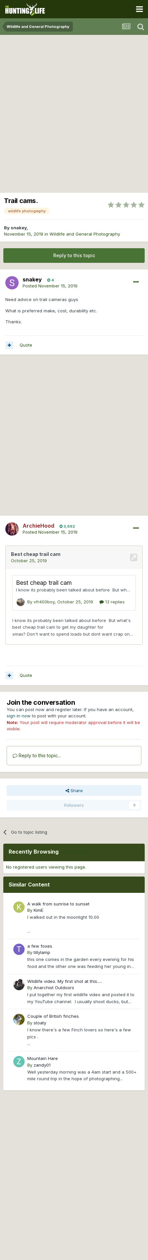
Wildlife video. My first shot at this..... (64, 981)
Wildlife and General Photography (85, 234)
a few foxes (39, 946)
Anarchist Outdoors (54, 987)
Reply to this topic (74, 255)
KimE (38, 910)
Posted (50, 285)
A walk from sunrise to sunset (58, 903)
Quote (26, 345)
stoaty (40, 1022)
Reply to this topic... (37, 755)
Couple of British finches (53, 1016)
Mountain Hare (42, 1058)
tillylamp (42, 952)
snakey (19, 227)
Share (74, 790)
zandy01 (42, 1065)
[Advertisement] (74, 112)
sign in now (19, 715)
